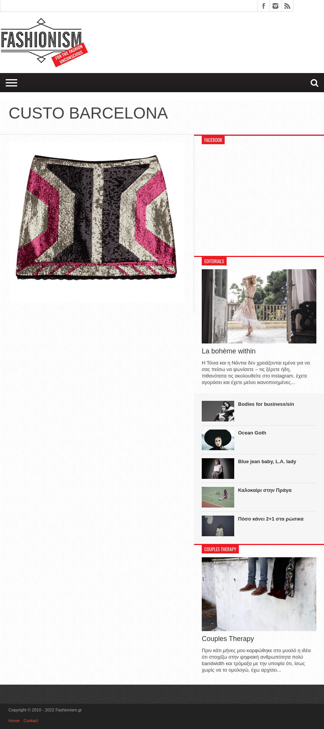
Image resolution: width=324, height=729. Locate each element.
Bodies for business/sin (266, 404)
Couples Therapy (228, 639)
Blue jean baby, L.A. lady (267, 461)
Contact (30, 720)
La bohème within (229, 351)
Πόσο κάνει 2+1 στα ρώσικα (270, 519)
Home (13, 720)
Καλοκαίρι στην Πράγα (265, 490)
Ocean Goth (252, 433)
